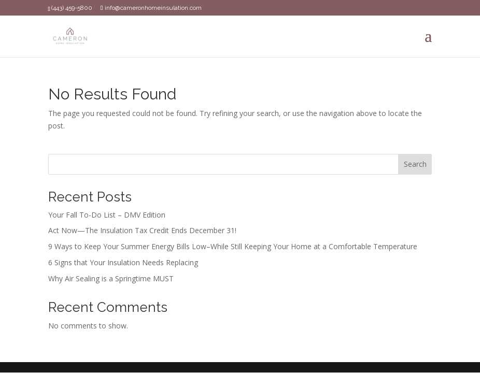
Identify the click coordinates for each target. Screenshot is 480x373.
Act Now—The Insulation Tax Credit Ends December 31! (142, 230)
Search (415, 164)
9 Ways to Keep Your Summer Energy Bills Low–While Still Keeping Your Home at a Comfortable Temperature (232, 246)
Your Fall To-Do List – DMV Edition (106, 215)
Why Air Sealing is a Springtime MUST (111, 278)
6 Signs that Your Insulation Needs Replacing (123, 262)
